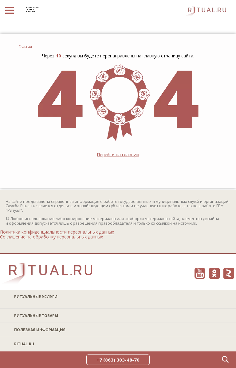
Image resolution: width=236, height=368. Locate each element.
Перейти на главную (118, 154)
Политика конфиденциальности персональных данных (57, 232)
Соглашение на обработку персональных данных (51, 236)
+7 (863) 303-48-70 (118, 360)
